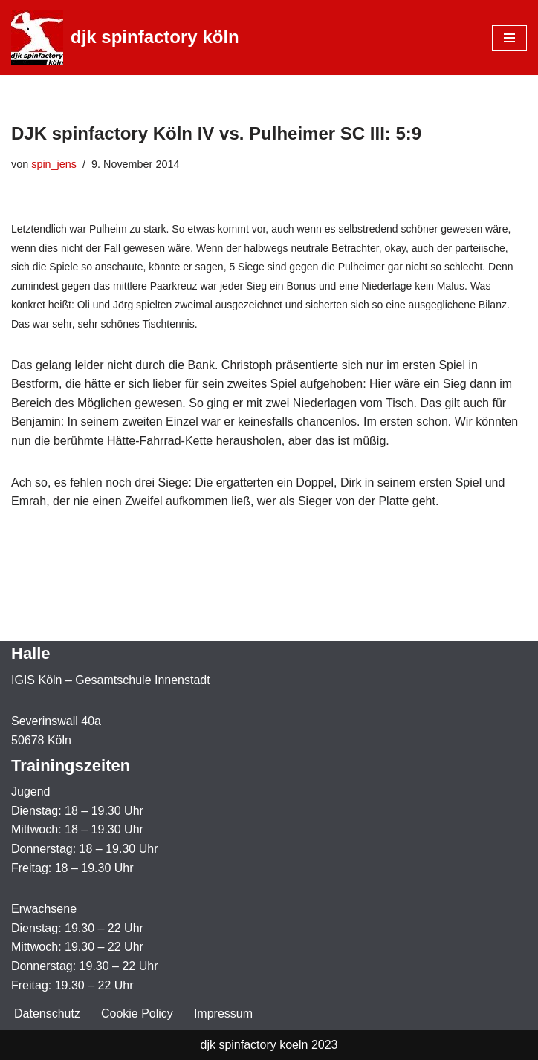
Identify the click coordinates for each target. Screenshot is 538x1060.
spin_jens (54, 164)
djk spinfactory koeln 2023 (269, 1044)
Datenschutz (47, 1013)
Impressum (223, 1013)
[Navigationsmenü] (509, 38)
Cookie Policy (137, 1013)
